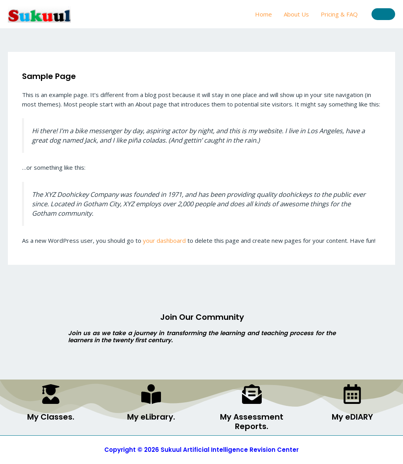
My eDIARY (352, 416)
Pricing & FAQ (339, 14)
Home (263, 14)
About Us (296, 14)
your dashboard (164, 240)
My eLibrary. (151, 416)
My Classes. (50, 416)
